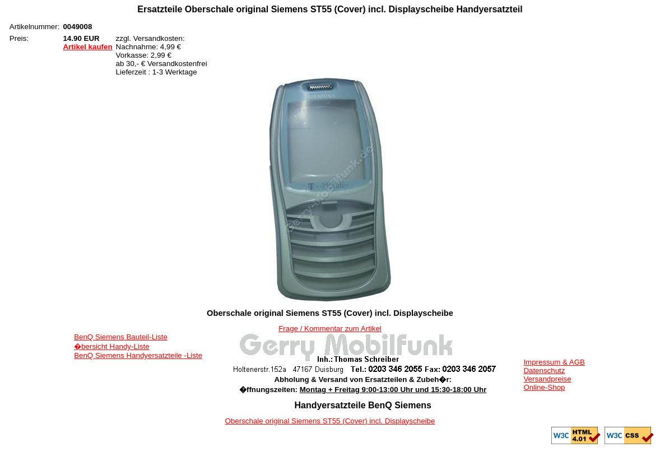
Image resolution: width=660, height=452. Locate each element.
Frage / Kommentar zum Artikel (330, 328)
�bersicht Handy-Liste (112, 346)
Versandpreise (547, 379)
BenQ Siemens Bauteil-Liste (121, 337)
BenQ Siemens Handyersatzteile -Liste (138, 355)
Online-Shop (544, 387)
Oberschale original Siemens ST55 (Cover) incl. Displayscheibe (330, 421)
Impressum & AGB (554, 362)
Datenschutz (544, 370)
